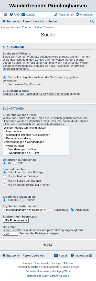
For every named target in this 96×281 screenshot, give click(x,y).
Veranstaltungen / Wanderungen (36, 142)
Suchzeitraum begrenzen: (20, 216)
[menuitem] (14, 14)
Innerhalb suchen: (15, 169)
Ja (7, 162)
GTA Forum (66, 263)
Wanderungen (36, 146)
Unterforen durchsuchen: (20, 159)
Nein (18, 162)
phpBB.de (65, 271)
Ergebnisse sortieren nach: (21, 206)
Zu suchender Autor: (16, 90)
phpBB (35, 266)
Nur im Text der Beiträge (20, 176)
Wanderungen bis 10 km (36, 153)
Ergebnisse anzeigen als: (19, 196)
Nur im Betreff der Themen (22, 180)
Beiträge (10, 199)
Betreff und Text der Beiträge (23, 172)
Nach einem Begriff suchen (22, 84)
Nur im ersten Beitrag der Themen (26, 184)
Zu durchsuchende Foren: (20, 114)
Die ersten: (10, 227)
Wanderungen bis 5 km (36, 149)
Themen (27, 199)
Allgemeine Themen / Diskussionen (36, 135)
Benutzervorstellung (36, 138)
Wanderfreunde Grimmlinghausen (36, 128)
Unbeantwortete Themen (16, 27)
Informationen (36, 131)
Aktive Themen (44, 27)
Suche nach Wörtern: (17, 53)
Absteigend (80, 209)
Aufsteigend (59, 209)
